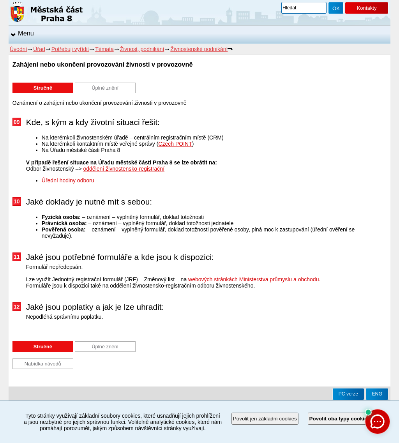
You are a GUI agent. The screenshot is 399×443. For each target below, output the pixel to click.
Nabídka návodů (43, 364)
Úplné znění (105, 88)
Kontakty (366, 8)
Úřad (39, 49)
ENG (377, 394)
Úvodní (18, 49)
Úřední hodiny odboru (68, 180)
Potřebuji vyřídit (70, 49)
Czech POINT (175, 144)
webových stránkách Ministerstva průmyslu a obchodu (253, 279)
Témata (104, 49)
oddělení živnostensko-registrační (123, 169)
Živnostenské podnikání (199, 49)
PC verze (348, 394)
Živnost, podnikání (142, 49)
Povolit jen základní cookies (265, 419)
